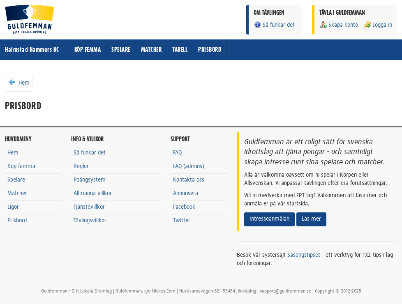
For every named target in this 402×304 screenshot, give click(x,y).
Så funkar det (274, 25)
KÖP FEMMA (87, 50)
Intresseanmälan (269, 219)
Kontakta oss (188, 180)
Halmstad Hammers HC (32, 50)
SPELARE (120, 50)
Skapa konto (338, 25)
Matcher (17, 193)
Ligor (13, 207)
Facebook (184, 207)
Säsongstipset (303, 255)
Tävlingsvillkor (90, 220)
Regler (81, 166)
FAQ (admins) (188, 166)
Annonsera (185, 193)
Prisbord (17, 220)
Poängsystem (90, 180)
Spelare (16, 180)
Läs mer (311, 219)
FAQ (177, 153)
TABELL (179, 50)
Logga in (377, 25)
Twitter (181, 220)
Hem (19, 82)
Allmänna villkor (93, 193)
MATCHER (151, 50)
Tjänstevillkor (89, 207)
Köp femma (21, 166)
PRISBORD (209, 50)
